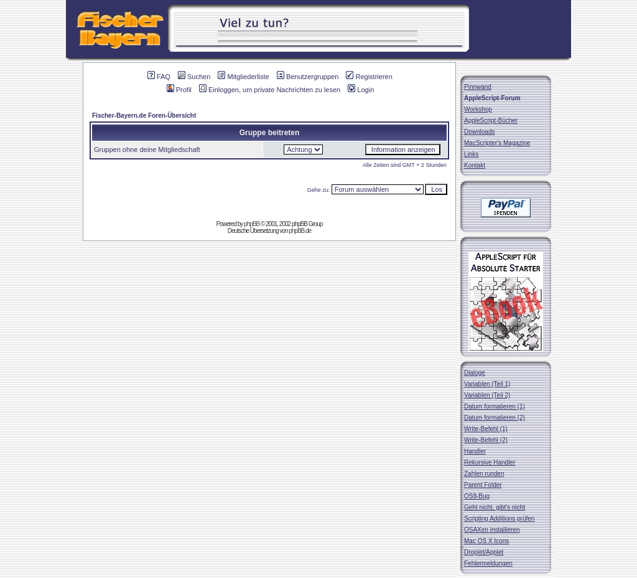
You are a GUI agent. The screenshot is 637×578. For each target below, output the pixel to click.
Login (361, 89)
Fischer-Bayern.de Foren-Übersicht (144, 115)
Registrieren (369, 76)
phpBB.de (300, 230)
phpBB (251, 223)
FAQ (158, 76)
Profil (179, 89)
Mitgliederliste (243, 76)
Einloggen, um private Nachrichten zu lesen (269, 89)
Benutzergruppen (307, 76)
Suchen (194, 76)
